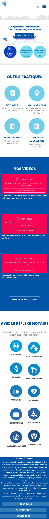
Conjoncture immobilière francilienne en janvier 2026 (24, 28)
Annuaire (12, 104)
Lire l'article (24, 35)
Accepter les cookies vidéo (24, 190)
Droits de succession (37, 139)
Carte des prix (37, 104)
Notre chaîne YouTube (24, 299)
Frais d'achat (12, 137)
